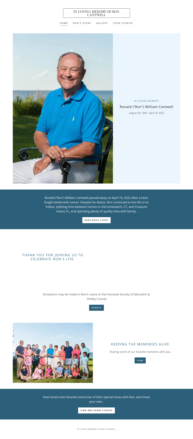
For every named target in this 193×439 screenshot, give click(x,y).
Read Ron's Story (96, 220)
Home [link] (64, 23)
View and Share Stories (97, 410)
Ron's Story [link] (82, 23)
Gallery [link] (102, 23)
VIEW (140, 360)
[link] (96, 15)
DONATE (96, 307)
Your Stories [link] (123, 23)
